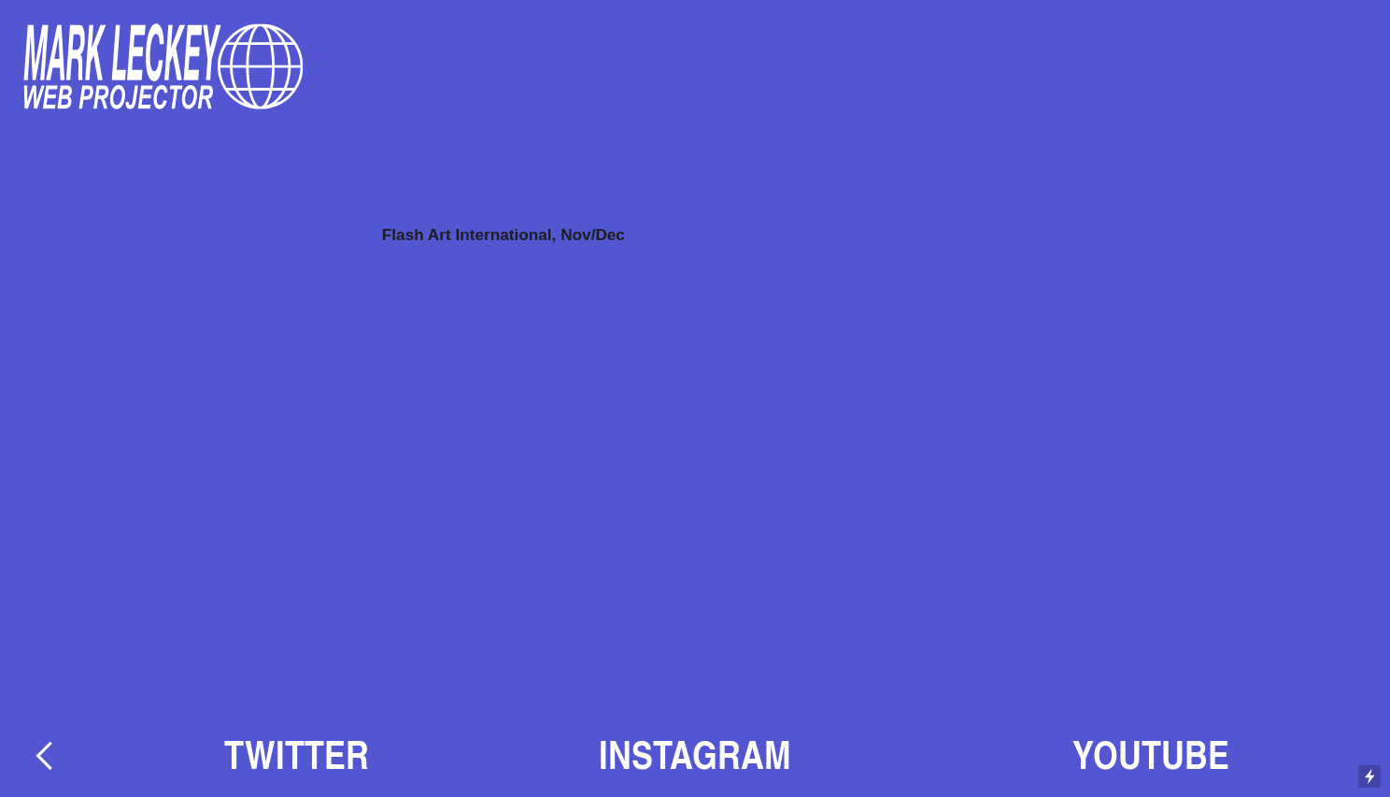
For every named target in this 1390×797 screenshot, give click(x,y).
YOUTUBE (1150, 754)
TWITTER (296, 754)
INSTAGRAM (695, 754)
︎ (43, 754)
